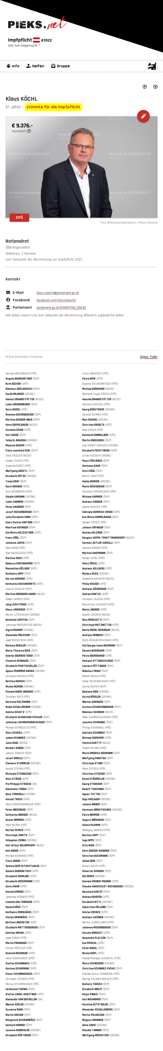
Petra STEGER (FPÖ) (93, 769)
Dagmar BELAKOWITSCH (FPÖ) (100, 384)
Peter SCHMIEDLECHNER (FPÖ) (100, 717)
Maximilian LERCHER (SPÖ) (98, 604)
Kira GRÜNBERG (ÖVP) (19, 492)
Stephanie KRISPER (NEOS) (98, 579)
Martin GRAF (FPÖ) (93, 476)
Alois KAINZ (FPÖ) (15, 548)
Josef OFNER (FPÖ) (16, 938)
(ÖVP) (22, 379)
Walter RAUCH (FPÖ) (94, 676)
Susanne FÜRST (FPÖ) (18, 466)
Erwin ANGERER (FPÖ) (95, 373)
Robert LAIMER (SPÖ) (18, 599)
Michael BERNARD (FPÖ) (20, 856)
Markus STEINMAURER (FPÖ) (22, 984)
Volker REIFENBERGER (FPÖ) (98, 681)
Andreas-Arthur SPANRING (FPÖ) (101, 974)
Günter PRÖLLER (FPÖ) (19, 948)
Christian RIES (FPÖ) (17, 697)
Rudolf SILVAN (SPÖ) (94, 748)
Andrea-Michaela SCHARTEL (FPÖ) (101, 958)
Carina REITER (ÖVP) (94, 687)
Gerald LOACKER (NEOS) (96, 615)
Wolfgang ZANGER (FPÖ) (96, 830)
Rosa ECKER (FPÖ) (92, 430)
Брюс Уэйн (148, 357)
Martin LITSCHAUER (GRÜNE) (23, 615)
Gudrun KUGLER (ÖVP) (19, 589)
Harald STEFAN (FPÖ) (18, 769)
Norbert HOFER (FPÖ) (94, 522)
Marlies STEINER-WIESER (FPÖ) (100, 979)
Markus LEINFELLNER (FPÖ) (98, 922)
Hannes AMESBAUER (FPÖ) (21, 373)
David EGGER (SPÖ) (93, 866)
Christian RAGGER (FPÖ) (20, 676)
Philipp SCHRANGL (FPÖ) (96, 728)
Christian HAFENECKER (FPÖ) (99, 492)
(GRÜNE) (20, 394)
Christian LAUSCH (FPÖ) (96, 599)
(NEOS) (98, 389)
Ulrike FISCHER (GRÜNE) (96, 456)
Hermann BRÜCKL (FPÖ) (96, 404)
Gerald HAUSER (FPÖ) (94, 507)
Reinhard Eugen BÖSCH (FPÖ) (99, 394)
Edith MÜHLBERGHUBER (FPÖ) (100, 640)
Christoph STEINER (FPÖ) (20, 979)
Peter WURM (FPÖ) (16, 825)
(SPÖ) (92, 379)
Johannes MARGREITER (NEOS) (24, 625)
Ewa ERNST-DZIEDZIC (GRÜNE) (100, 445)
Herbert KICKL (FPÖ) (93, 558)
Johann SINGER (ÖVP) (18, 753)
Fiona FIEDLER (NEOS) (18, 456)
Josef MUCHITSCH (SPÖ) (19, 640)
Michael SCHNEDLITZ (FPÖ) (21, 728)
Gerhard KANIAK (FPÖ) (94, 548)
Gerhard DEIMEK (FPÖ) (95, 415)
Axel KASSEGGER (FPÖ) (19, 553)
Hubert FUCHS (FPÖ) (17, 461)
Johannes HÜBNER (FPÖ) (20, 897)
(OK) (21, 784)
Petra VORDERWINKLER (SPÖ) (23, 804)
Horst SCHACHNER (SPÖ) (20, 958)
